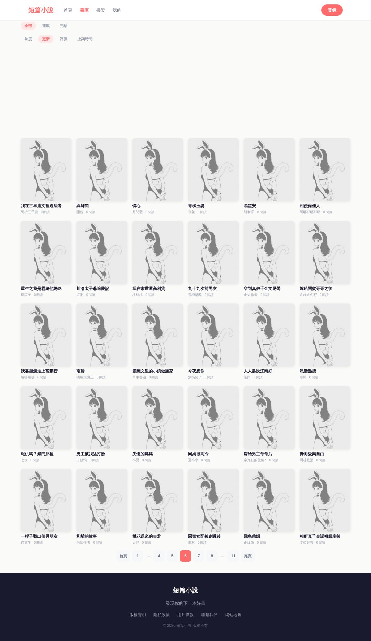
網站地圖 (233, 614)
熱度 (28, 39)
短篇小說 (40, 10)
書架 (100, 10)
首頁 (68, 10)
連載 (46, 26)
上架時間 (84, 39)
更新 (46, 39)
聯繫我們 (209, 614)
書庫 (84, 10)
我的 (117, 10)
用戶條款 (185, 614)
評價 (63, 39)
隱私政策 (161, 614)
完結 (63, 26)
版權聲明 (138, 614)
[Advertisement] (185, 92)
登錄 (332, 10)
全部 (28, 26)
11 (233, 555)
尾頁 (248, 556)
